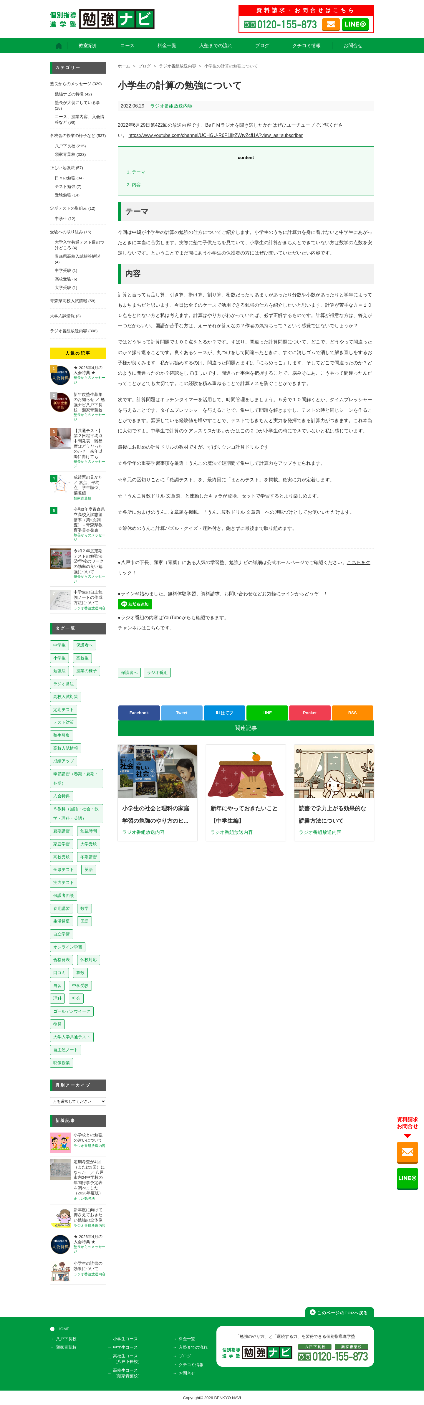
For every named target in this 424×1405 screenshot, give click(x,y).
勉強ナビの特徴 (69, 94)
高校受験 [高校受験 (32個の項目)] (61, 856)
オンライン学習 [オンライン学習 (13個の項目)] (67, 947)
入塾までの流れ (215, 45)
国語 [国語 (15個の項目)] (84, 921)
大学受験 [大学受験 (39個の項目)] (88, 844)
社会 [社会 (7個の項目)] (76, 998)
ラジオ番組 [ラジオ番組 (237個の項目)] (63, 683)
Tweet (182, 712)
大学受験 (63, 287)
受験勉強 (63, 195)
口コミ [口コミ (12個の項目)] (59, 972)
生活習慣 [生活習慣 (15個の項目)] (61, 921)
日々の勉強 (65, 178)
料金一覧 (167, 45)
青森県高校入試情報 (68, 301)
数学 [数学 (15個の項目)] (84, 908)
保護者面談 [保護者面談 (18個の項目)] (63, 895)
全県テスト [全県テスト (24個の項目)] (63, 869)
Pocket (310, 712)
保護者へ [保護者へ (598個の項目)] (84, 645)
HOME (63, 1329)
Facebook (139, 712)
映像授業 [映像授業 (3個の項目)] (61, 1062)
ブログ (262, 45)
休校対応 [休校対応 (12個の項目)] (88, 959)
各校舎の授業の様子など (72, 135)
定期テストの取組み (68, 208)
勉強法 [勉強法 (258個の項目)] (59, 670)
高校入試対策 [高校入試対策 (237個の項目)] (65, 696)
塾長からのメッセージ (70, 84)
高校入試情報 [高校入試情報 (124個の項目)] (65, 748)
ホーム (124, 66)
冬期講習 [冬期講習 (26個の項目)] (88, 856)
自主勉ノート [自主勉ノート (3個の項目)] (65, 1049)
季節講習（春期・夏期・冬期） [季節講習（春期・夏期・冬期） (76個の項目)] (76, 778)
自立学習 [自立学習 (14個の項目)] (61, 934)
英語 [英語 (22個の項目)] (89, 869)
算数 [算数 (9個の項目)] (80, 972)
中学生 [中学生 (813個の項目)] (59, 645)
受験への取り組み (66, 232)
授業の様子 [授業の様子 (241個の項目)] (86, 670)
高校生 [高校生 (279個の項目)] (82, 658)
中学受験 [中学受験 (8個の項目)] (80, 985)
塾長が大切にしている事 (77, 102)
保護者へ (129, 672)
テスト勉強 (65, 186)
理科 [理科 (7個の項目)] (57, 998)
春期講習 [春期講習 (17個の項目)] (61, 908)
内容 (134, 184)
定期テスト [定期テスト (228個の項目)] (63, 709)
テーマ (136, 171)
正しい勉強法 (62, 168)
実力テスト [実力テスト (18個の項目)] (63, 882)
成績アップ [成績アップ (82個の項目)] (63, 760)
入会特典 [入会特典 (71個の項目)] (61, 796)
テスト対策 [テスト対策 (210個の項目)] (63, 722)
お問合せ (353, 45)
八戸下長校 (65, 146)
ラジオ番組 (157, 672)
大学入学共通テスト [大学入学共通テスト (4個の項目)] (71, 1036)
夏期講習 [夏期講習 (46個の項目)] (61, 831)
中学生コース (125, 1347)
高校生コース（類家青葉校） (127, 1373)
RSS (352, 712)
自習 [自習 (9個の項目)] (57, 985)
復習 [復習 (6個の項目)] (57, 1024)
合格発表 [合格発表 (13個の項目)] (61, 959)
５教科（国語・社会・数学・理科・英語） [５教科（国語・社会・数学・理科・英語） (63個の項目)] (76, 813)
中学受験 (63, 270)
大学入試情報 (62, 316)
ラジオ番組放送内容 (177, 66)
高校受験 (63, 279)
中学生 (61, 218)
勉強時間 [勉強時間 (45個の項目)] (88, 831)
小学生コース (125, 1339)
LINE (267, 712)
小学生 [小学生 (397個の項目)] (59, 658)
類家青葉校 (65, 154)
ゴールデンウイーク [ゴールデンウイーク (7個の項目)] (71, 1011)
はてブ (224, 712)
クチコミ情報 (306, 45)
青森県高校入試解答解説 (77, 256)
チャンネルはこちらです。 (146, 627)
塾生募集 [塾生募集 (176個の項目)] (61, 735)
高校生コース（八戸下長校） (127, 1359)
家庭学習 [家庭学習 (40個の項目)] (61, 844)
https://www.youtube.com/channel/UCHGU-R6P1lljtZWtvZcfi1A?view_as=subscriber (215, 135)
